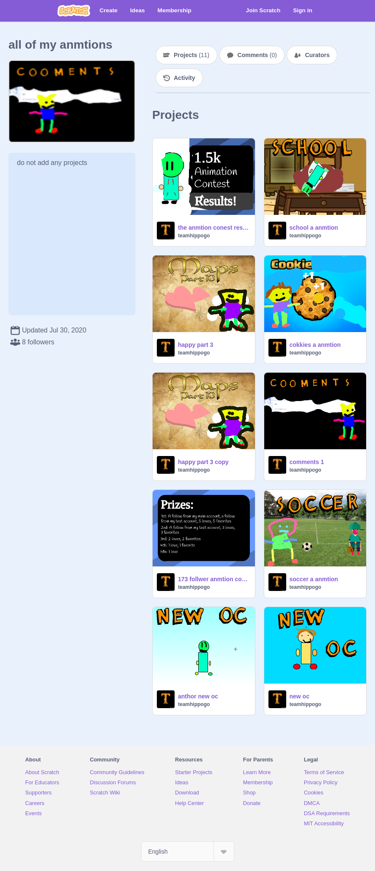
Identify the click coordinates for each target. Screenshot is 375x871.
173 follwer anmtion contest (214, 579)
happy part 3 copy (203, 462)
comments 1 (307, 462)
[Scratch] (74, 10)
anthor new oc (198, 696)
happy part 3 (195, 344)
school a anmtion (314, 227)
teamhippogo (194, 236)
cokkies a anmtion (315, 344)
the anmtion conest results (214, 227)
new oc (299, 696)
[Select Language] (187, 851)
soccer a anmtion (314, 579)
